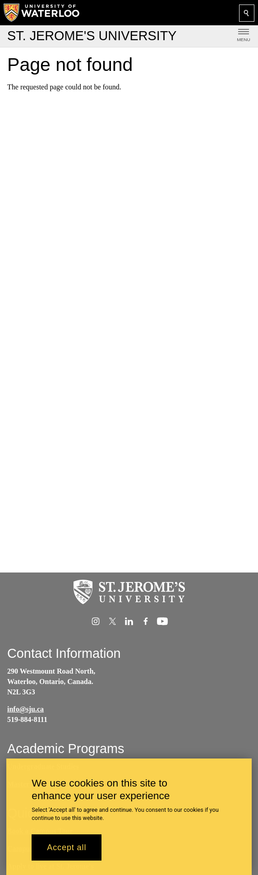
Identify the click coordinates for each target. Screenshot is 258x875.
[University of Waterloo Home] (42, 13)
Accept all (66, 851)
